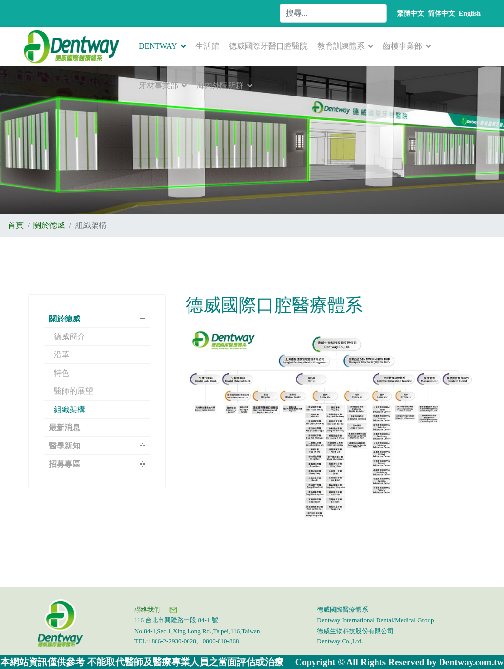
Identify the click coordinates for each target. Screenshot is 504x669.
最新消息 (64, 427)
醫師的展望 (73, 391)
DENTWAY (158, 46)
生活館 (207, 46)
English (470, 13)
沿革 (61, 354)
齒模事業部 (402, 46)
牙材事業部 (158, 85)
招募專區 (64, 464)
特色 (61, 373)
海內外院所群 (220, 85)
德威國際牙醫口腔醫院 (268, 46)
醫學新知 (64, 446)
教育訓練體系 (341, 46)
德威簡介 (69, 336)
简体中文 (441, 13)
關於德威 (64, 319)
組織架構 (69, 409)
